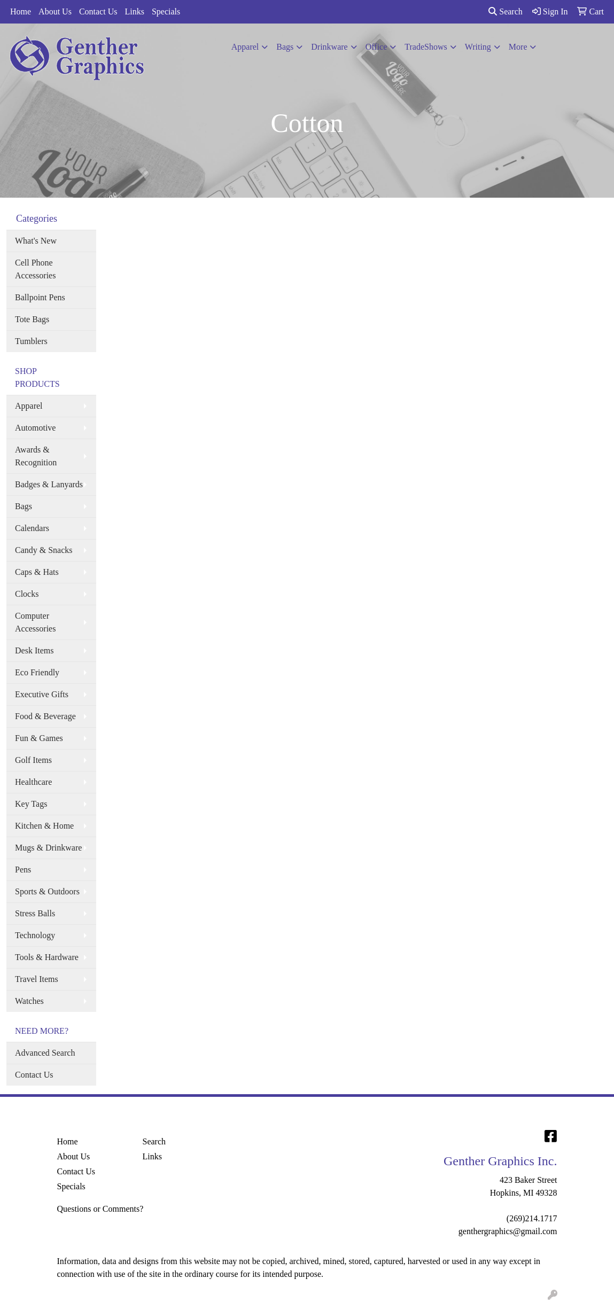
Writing (478, 46)
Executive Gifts (41, 694)
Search (505, 11)
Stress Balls (35, 913)
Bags (284, 46)
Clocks (26, 593)
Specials (166, 11)
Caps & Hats (37, 571)
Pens (23, 869)
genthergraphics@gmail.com (507, 1231)
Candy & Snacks (44, 550)
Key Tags (31, 803)
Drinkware (329, 46)
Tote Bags (32, 319)
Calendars (32, 528)
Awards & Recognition (36, 456)
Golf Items (33, 760)
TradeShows (426, 46)
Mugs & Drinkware (48, 847)
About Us (55, 11)
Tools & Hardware (47, 957)
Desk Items (34, 650)
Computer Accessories (35, 622)
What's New (36, 240)
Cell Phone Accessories (35, 269)
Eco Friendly (37, 672)
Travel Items (36, 979)
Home (20, 11)
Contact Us (98, 11)
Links (134, 11)
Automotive (35, 427)
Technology (35, 935)
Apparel (245, 46)
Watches (29, 1000)
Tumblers (31, 341)
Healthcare (33, 781)
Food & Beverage (45, 716)
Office (376, 46)
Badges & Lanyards (49, 484)
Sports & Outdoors (47, 891)
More (518, 46)
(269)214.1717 (532, 1218)
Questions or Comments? (100, 1208)
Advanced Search (45, 1052)
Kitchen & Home (44, 825)
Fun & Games (39, 738)
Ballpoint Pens (40, 297)
